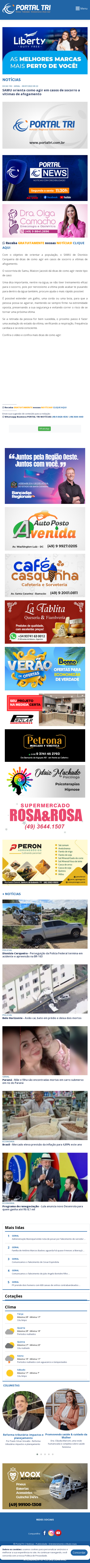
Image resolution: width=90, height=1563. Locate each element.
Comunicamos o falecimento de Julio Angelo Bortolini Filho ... (41, 1273)
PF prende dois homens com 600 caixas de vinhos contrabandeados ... (46, 1285)
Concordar (79, 1552)
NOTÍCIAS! (64, 243)
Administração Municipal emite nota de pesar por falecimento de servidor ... (49, 1238)
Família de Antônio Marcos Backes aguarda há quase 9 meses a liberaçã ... (48, 1250)
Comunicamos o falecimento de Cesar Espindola (35, 1262)
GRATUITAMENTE (31, 243)
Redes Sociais (45, 1519)
